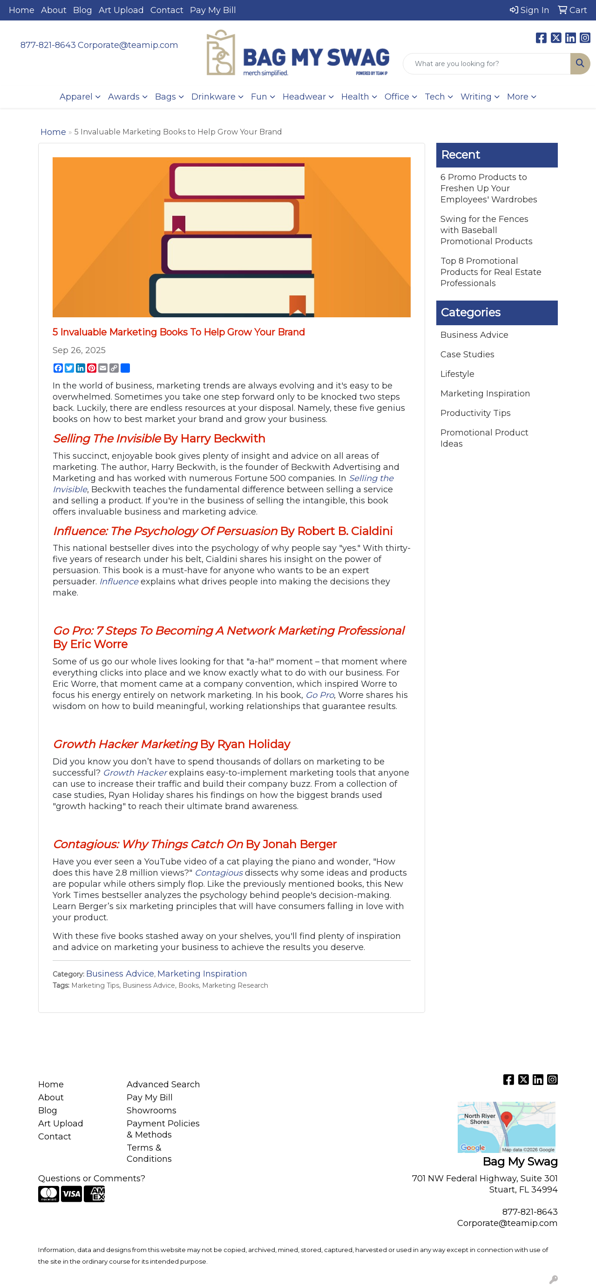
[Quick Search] (487, 63)
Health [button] (355, 97)
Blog (82, 10)
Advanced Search (163, 1084)
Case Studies (467, 354)
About (54, 10)
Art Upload (121, 10)
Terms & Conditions (149, 1153)
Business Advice (120, 974)
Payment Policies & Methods (163, 1129)
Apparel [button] (76, 97)
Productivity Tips (475, 413)
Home (21, 10)
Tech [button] (435, 97)
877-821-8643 (48, 45)
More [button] (517, 97)
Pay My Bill (213, 10)
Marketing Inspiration (202, 974)
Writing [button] (476, 97)
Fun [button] (259, 97)
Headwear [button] (304, 97)
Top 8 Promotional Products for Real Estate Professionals (491, 272)
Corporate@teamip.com (128, 45)
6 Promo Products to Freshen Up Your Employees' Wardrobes (488, 188)
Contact (166, 10)
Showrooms (151, 1110)
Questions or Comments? (91, 1178)
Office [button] (397, 97)
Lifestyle (457, 374)
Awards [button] (124, 97)
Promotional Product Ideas (484, 438)
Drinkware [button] (213, 97)
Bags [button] (165, 97)
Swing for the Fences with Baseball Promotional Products (486, 230)
